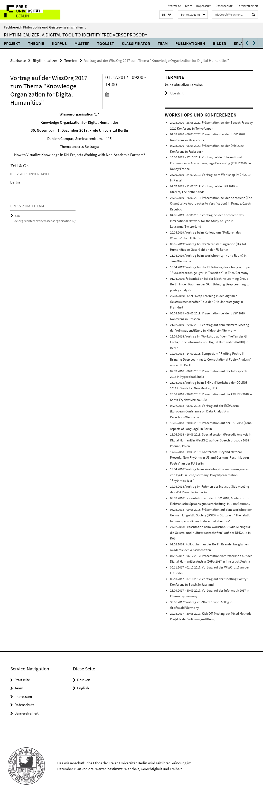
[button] (166, 15)
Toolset (105, 43)
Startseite (174, 6)
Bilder (219, 43)
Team (188, 6)
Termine (70, 60)
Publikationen (190, 43)
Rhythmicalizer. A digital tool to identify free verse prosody (75, 35)
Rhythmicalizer (45, 60)
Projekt (12, 43)
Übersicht (174, 93)
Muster (81, 43)
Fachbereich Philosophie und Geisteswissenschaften (45, 27)
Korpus (59, 43)
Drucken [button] (83, 679)
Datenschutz (224, 6)
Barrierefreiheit (247, 6)
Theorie (36, 43)
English (83, 688)
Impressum (204, 6)
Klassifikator (136, 43)
